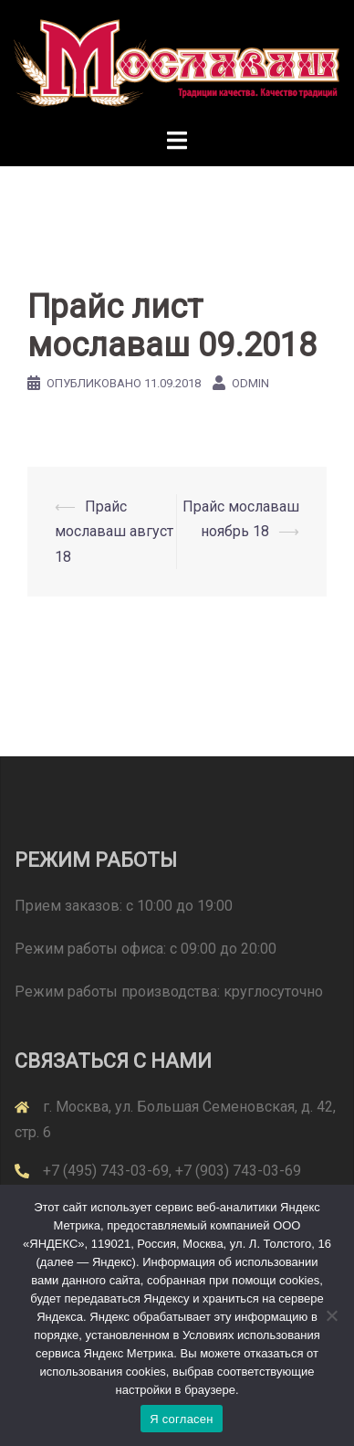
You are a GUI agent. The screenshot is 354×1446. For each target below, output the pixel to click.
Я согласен (181, 1419)
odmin (250, 383)
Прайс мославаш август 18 (114, 531)
